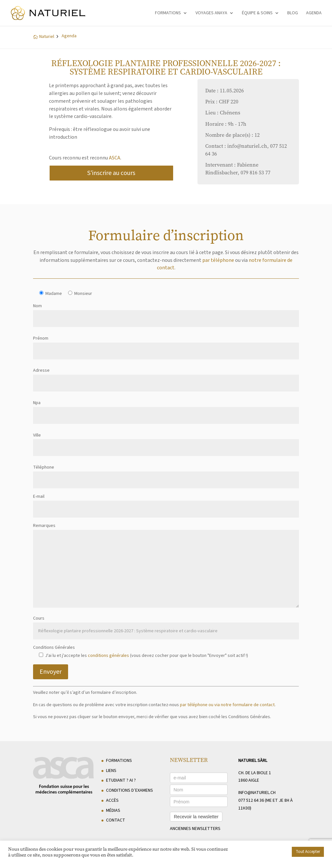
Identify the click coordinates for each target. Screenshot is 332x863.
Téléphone (166, 473)
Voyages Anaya (211, 13)
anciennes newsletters (195, 828)
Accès (112, 800)
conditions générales (108, 655)
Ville (166, 441)
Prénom (166, 344)
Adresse (166, 376)
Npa (166, 409)
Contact (115, 820)
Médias (113, 810)
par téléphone (218, 260)
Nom (166, 312)
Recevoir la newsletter (196, 816)
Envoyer (51, 671)
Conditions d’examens (129, 790)
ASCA (114, 157)
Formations (168, 13)
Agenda (314, 13)
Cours (166, 624)
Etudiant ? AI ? (121, 780)
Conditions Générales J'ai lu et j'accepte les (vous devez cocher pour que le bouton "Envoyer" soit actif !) (140, 651)
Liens (111, 770)
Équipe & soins (257, 13)
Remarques (166, 566)
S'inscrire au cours (111, 173)
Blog (292, 13)
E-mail (166, 502)
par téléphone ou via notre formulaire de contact (227, 705)
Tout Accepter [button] (308, 852)
